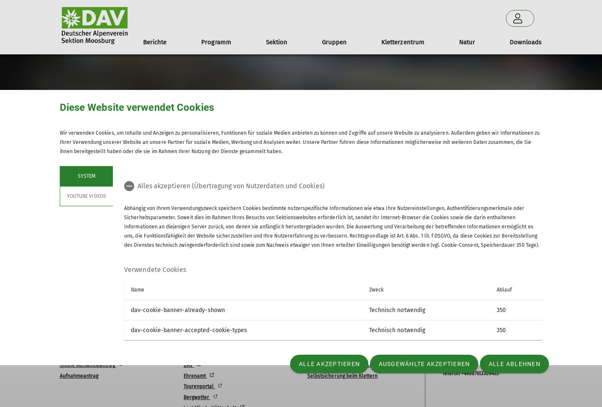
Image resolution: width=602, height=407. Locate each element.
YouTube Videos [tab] (86, 196)
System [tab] (86, 176)
